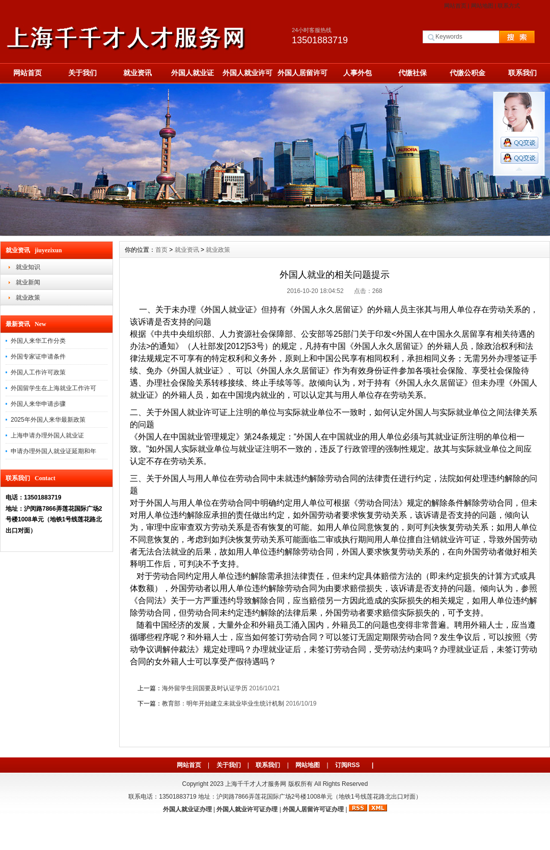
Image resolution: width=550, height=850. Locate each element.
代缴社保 (412, 73)
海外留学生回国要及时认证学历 (205, 688)
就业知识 (28, 267)
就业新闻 (28, 282)
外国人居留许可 (302, 73)
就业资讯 (137, 73)
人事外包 (357, 73)
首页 (161, 249)
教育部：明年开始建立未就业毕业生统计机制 (223, 703)
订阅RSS (347, 765)
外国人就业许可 (247, 73)
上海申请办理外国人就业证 (47, 435)
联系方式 (509, 6)
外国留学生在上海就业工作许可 (53, 388)
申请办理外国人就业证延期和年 (53, 451)
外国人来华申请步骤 (38, 403)
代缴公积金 (467, 73)
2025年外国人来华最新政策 (48, 419)
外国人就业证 (192, 73)
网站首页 (455, 6)
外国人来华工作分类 (38, 340)
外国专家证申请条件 (38, 356)
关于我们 (82, 73)
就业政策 (28, 297)
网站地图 (482, 6)
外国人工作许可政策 (38, 372)
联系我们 (522, 73)
